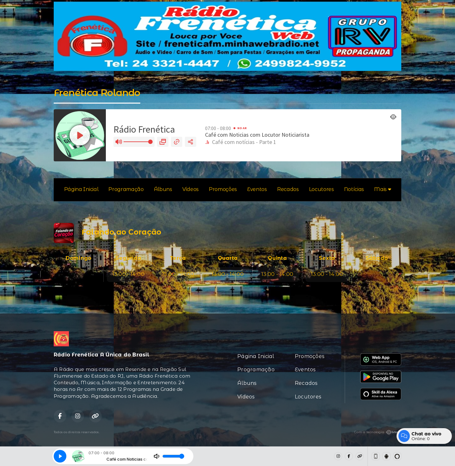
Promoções (223, 189)
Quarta (228, 258)
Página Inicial (81, 189)
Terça (178, 258)
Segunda (128, 258)
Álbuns (163, 189)
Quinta (277, 258)
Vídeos (190, 189)
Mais (382, 189)
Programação (125, 189)
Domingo (79, 258)
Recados (288, 189)
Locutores (321, 189)
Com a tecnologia (377, 432)
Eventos (257, 189)
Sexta (327, 258)
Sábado (377, 258)
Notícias (354, 189)
